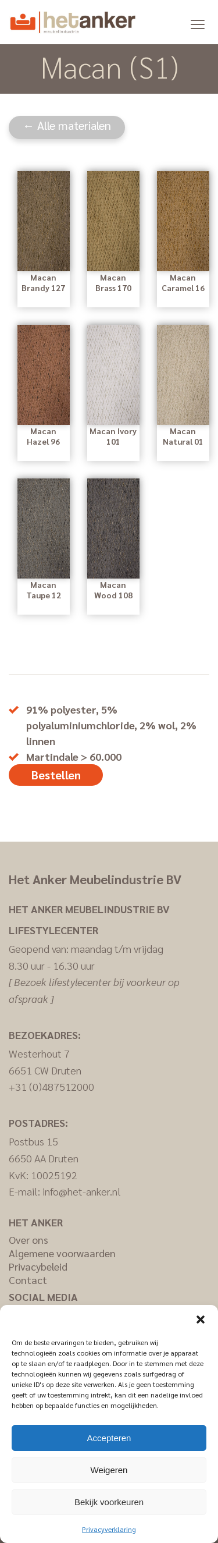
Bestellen (56, 774)
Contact (28, 1279)
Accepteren (109, 1438)
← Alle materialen (67, 125)
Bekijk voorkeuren (109, 1502)
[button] (200, 1319)
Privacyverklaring (109, 1529)
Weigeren (109, 1470)
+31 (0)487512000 (51, 1086)
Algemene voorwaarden (62, 1253)
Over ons (28, 1239)
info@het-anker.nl (81, 1191)
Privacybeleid (38, 1266)
